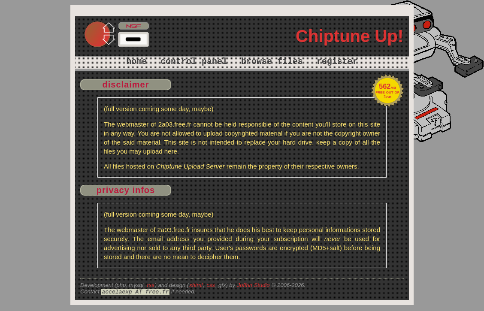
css (210, 285)
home (136, 61)
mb (387, 87)
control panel (193, 61)
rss (150, 285)
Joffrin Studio (253, 285)
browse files (272, 61)
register (337, 61)
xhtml (196, 285)
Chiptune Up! (349, 36)
